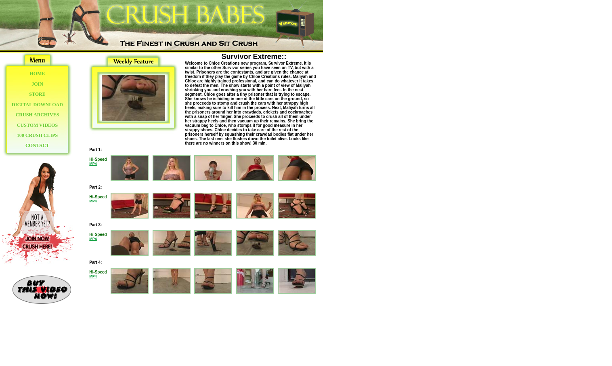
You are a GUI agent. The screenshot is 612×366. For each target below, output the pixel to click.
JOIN (37, 84)
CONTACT (37, 145)
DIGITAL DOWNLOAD (37, 104)
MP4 (93, 164)
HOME (37, 73)
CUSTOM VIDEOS (37, 125)
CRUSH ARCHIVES (37, 115)
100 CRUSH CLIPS (37, 135)
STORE (37, 94)
